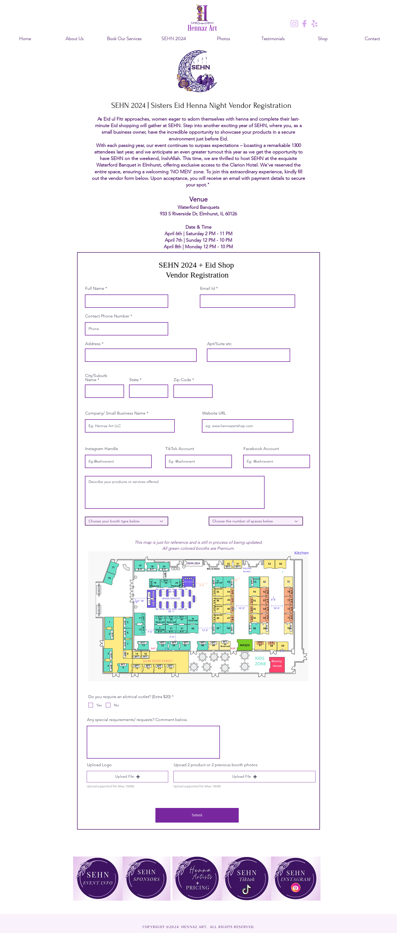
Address (93, 344)
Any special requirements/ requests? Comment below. (137, 720)
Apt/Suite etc (219, 344)
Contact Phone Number (107, 316)
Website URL (214, 413)
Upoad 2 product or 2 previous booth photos (216, 765)
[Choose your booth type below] (126, 521)
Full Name (94, 288)
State (134, 380)
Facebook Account (261, 449)
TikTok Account (179, 449)
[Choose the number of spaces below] (256, 521)
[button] (127, 776)
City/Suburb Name (96, 378)
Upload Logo (99, 765)
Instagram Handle (101, 449)
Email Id (207, 288)
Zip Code (182, 380)
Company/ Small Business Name (115, 413)
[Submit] (197, 815)
